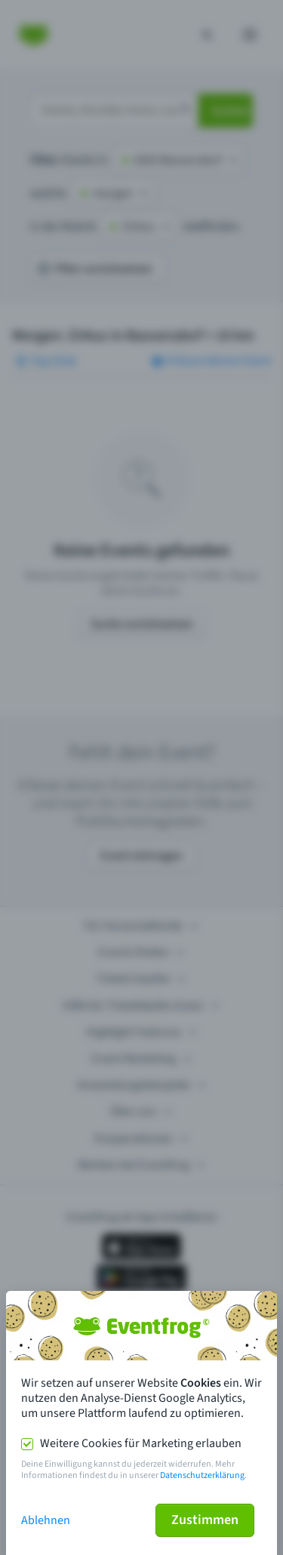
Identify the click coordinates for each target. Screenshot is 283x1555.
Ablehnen (45, 1520)
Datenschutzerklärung (202, 1475)
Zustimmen (204, 1519)
